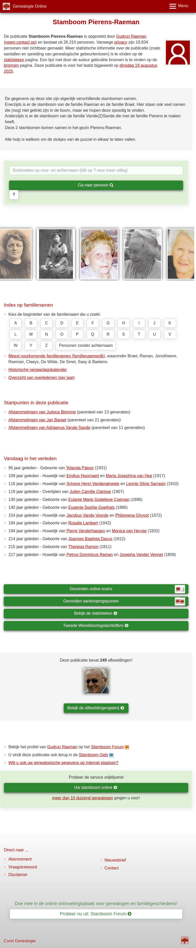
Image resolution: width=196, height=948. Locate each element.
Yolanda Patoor (80, 468)
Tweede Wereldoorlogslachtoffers (95, 625)
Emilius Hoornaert (83, 476)
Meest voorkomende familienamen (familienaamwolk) (56, 356)
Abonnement (20, 859)
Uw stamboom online (95, 787)
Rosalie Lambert (83, 523)
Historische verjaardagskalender (37, 370)
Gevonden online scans (127, 589)
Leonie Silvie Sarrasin (146, 484)
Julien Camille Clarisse (90, 491)
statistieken (14, 60)
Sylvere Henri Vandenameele (93, 484)
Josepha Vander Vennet (141, 554)
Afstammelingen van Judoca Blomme (42, 412)
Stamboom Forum (107, 747)
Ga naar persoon (96, 185)
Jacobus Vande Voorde (87, 515)
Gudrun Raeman (131, 36)
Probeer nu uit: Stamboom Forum (96, 913)
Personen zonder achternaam (86, 345)
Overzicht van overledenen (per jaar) (41, 377)
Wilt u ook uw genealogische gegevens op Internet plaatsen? (63, 763)
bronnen (11, 65)
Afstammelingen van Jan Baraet (37, 420)
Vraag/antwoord (22, 867)
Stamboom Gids (93, 755)
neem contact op (20, 42)
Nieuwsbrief (115, 860)
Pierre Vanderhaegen (86, 531)
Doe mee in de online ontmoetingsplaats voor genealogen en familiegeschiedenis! (96, 903)
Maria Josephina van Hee (129, 476)
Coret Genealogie (20, 941)
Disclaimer (18, 875)
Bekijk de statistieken (95, 613)
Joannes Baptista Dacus (90, 539)
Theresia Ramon (83, 547)
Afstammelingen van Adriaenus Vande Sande (49, 427)
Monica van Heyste (129, 531)
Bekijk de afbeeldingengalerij (95, 708)
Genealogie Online (30, 6)
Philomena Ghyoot (132, 515)
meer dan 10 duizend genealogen (82, 798)
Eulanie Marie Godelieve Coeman (98, 499)
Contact (112, 868)
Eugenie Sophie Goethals (91, 507)
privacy (120, 42)
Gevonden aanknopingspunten (124, 601)
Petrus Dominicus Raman (90, 554)
